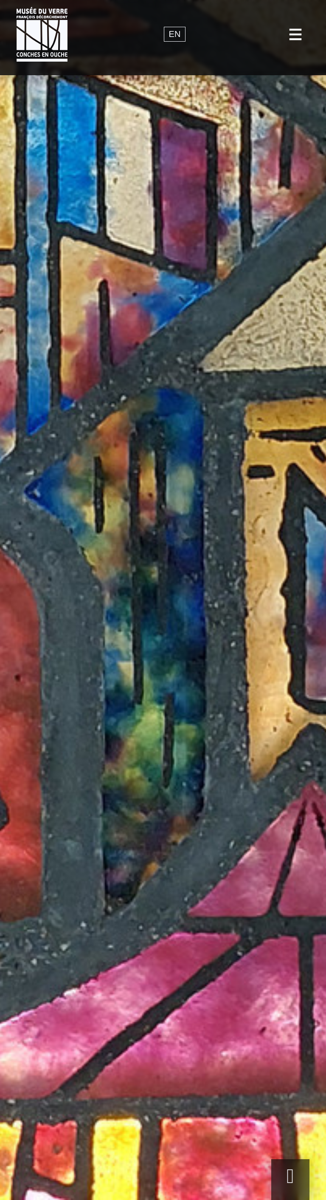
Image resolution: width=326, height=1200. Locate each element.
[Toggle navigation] (295, 34)
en (175, 34)
